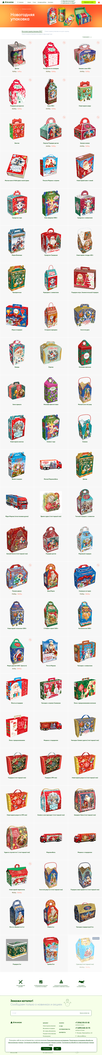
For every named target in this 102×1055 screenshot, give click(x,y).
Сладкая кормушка (51, 330)
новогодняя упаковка (74, 3)
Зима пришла (17, 404)
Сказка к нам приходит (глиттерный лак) (51, 815)
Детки (17, 68)
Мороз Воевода (17, 255)
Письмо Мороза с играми (51, 180)
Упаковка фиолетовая (51, 404)
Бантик (17, 143)
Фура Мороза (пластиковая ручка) (16, 516)
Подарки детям (51, 554)
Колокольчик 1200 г (84, 628)
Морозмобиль (50, 852)
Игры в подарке (17, 330)
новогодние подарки (73, 1)
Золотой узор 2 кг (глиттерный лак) (51, 889)
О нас (34, 2)
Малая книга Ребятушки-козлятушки (17, 180)
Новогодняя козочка (17, 442)
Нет (57, 1049)
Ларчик (50, 367)
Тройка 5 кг (51, 964)
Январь (17, 367)
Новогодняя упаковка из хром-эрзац (57, 31)
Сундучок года (17, 218)
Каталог (21, 2)
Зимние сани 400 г (85, 68)
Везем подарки (17, 479)
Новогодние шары (85, 106)
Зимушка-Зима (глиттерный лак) (85, 815)
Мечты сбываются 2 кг (16, 927)
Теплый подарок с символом (84, 516)
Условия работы (42, 2)
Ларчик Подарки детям (51, 143)
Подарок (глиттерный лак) (17, 777)
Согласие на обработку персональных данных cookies (42, 1042)
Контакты (50, 2)
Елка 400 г (51, 106)
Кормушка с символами (51, 292)
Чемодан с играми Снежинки (51, 703)
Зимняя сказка (85, 143)
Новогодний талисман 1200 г (16, 628)
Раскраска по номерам (51, 68)
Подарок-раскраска (17, 106)
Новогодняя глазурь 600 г (84, 255)
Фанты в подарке (17, 703)
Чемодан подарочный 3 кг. (85, 927)
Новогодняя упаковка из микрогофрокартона (37, 34)
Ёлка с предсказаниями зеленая (85, 703)
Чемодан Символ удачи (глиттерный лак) (85, 740)
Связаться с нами (88, 2)
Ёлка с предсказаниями (17, 740)
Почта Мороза (51, 665)
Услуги (29, 2)
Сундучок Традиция (51, 255)
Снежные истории (85, 591)
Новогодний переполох (17, 889)
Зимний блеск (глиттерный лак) (17, 554)
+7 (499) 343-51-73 (66, 3)
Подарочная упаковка (49, 1033)
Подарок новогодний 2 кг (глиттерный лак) (85, 889)
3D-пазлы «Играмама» (49, 1031)
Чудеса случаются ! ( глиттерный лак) (17, 852)
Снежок (84, 442)
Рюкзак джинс (17, 591)
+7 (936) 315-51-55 (66, 1)
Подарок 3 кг (17, 964)
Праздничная (16, 292)
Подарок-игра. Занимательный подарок (84, 292)
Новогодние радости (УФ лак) (17, 815)
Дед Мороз (51, 591)
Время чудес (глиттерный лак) (51, 516)
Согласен (47, 1049)
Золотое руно (84, 330)
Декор (85, 479)
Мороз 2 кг (51, 927)
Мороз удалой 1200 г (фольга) (17, 665)
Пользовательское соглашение (58, 1040)
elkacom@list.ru (81, 1036)
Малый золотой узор (85, 404)
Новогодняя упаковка (49, 1026)
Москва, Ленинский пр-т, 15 (84, 1033)
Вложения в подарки (49, 1028)
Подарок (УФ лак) (51, 777)
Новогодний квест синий (85, 180)
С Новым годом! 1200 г (51, 628)
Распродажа (47, 1036)
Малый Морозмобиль (51, 479)
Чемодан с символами (84, 665)
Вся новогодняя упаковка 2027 (32, 31)
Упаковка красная (85, 367)
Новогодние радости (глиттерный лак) (85, 777)
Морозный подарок (85, 554)
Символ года (51, 442)
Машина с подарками (51, 740)
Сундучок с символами (85, 218)
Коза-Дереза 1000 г (50, 218)
